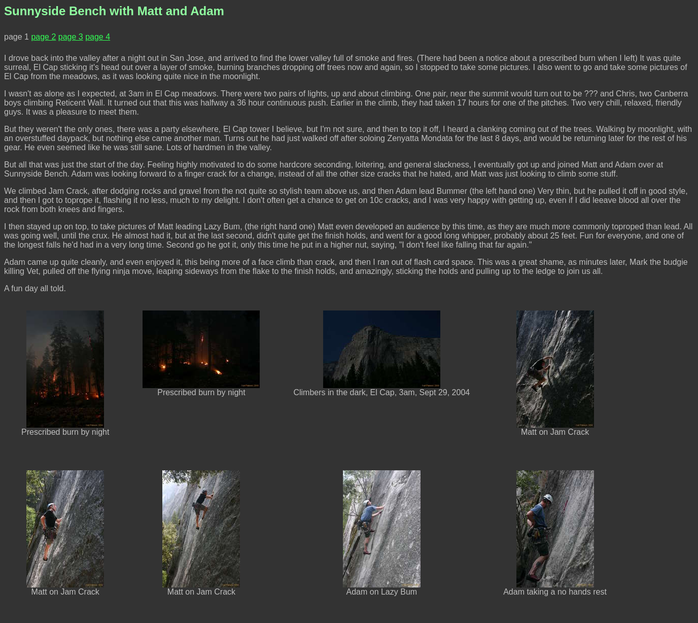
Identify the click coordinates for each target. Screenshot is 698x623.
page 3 (70, 36)
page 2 (43, 36)
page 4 (97, 36)
